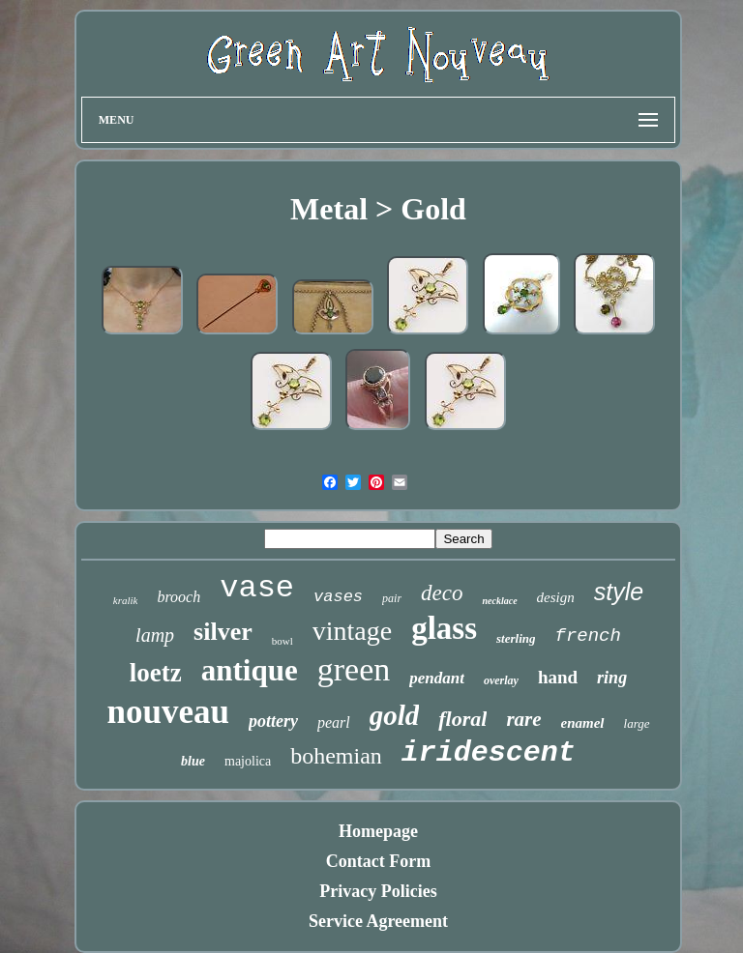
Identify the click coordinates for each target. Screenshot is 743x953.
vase (257, 588)
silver (223, 632)
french (587, 636)
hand (558, 677)
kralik (125, 600)
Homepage (378, 831)
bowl (282, 641)
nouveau (167, 712)
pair (391, 598)
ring (612, 677)
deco (441, 593)
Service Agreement (378, 921)
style (618, 591)
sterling (515, 638)
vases (338, 597)
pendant (436, 678)
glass (444, 628)
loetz (156, 672)
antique (249, 670)
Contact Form (378, 861)
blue (193, 761)
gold (395, 715)
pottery (273, 721)
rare (523, 719)
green (354, 669)
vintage (352, 631)
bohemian (336, 755)
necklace (499, 600)
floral (462, 719)
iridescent (488, 752)
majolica (247, 761)
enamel (583, 723)
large (637, 723)
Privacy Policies (377, 891)
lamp (154, 635)
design (556, 597)
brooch (178, 597)
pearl (333, 722)
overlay (501, 680)
